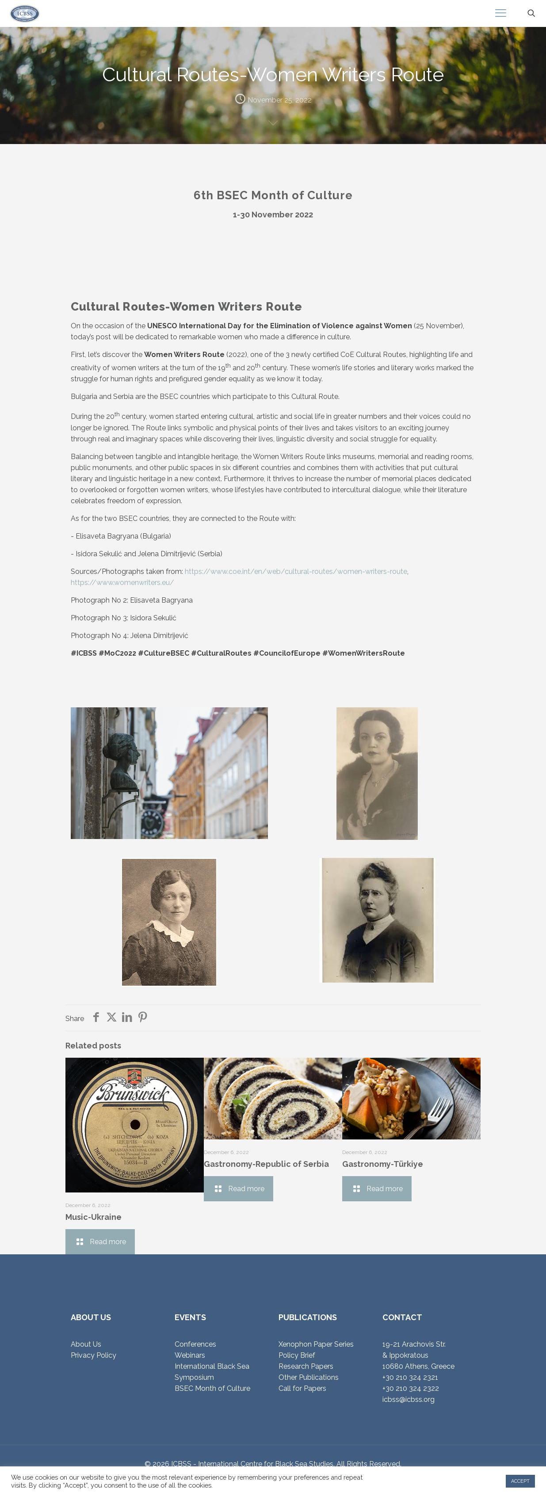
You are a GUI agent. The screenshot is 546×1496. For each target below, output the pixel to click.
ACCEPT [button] (520, 1481)
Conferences (195, 1344)
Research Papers (306, 1366)
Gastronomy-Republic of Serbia (266, 1164)
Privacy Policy (93, 1355)
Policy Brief (297, 1355)
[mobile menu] (500, 13)
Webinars (190, 1355)
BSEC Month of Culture (212, 1388)
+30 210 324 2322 (410, 1388)
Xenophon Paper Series (316, 1344)
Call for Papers (302, 1388)
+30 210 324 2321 (410, 1377)
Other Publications (309, 1377)
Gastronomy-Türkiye (382, 1164)
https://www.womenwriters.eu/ (122, 582)
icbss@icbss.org (408, 1399)
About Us (86, 1344)
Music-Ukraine (93, 1217)
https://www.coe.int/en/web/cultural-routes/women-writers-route (296, 571)
